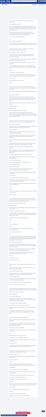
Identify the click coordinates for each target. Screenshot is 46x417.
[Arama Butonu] (36, 1)
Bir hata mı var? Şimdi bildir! (23, 411)
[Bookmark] (34, 4)
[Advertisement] (23, 12)
